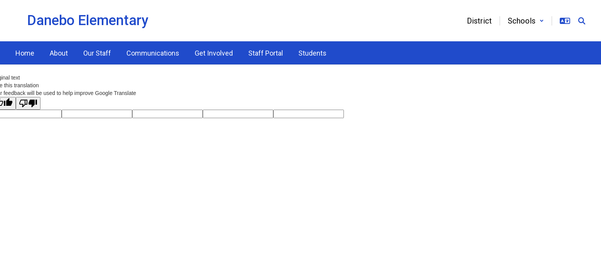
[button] (526, 20)
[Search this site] (582, 21)
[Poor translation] (28, 103)
